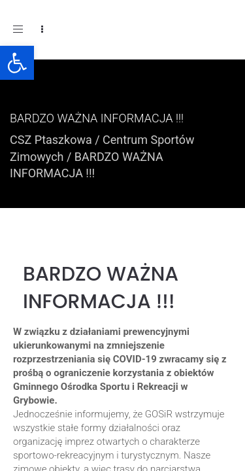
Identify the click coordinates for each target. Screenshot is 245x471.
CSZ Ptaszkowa (51, 140)
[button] (17, 63)
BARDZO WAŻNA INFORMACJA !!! (100, 287)
